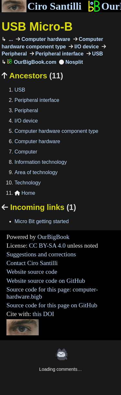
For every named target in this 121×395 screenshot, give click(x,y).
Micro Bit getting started (42, 221)
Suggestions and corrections (41, 254)
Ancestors (32, 75)
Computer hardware (45, 39)
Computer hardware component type (56, 131)
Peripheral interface (59, 53)
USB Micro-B (37, 26)
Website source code (31, 271)
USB (97, 53)
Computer (26, 151)
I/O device (86, 46)
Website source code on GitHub (45, 280)
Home (25, 193)
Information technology (41, 162)
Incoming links (39, 207)
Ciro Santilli (41, 6)
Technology (28, 182)
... (10, 39)
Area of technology (36, 172)
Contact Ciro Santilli (32, 263)
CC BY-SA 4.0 (47, 245)
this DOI (43, 314)
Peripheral (26, 110)
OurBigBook (53, 236)
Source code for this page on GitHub (51, 305)
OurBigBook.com (31, 62)
